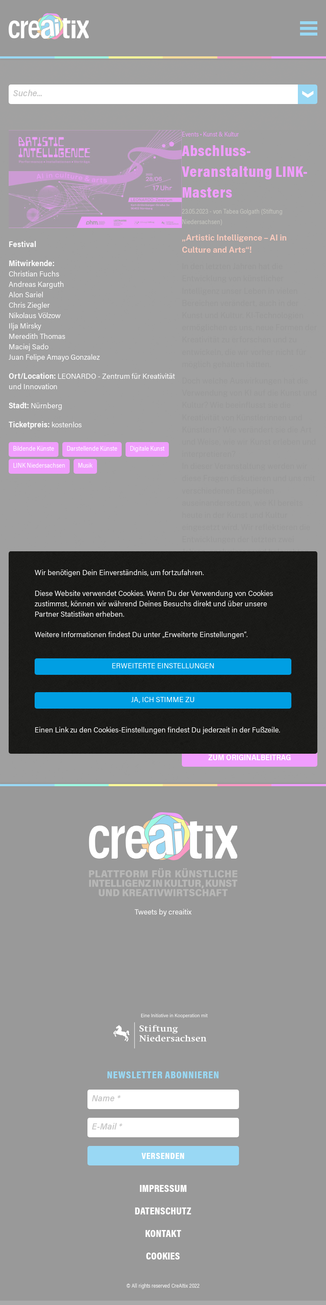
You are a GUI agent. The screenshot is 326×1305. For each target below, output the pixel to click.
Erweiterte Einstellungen (163, 666)
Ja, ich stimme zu (163, 700)
